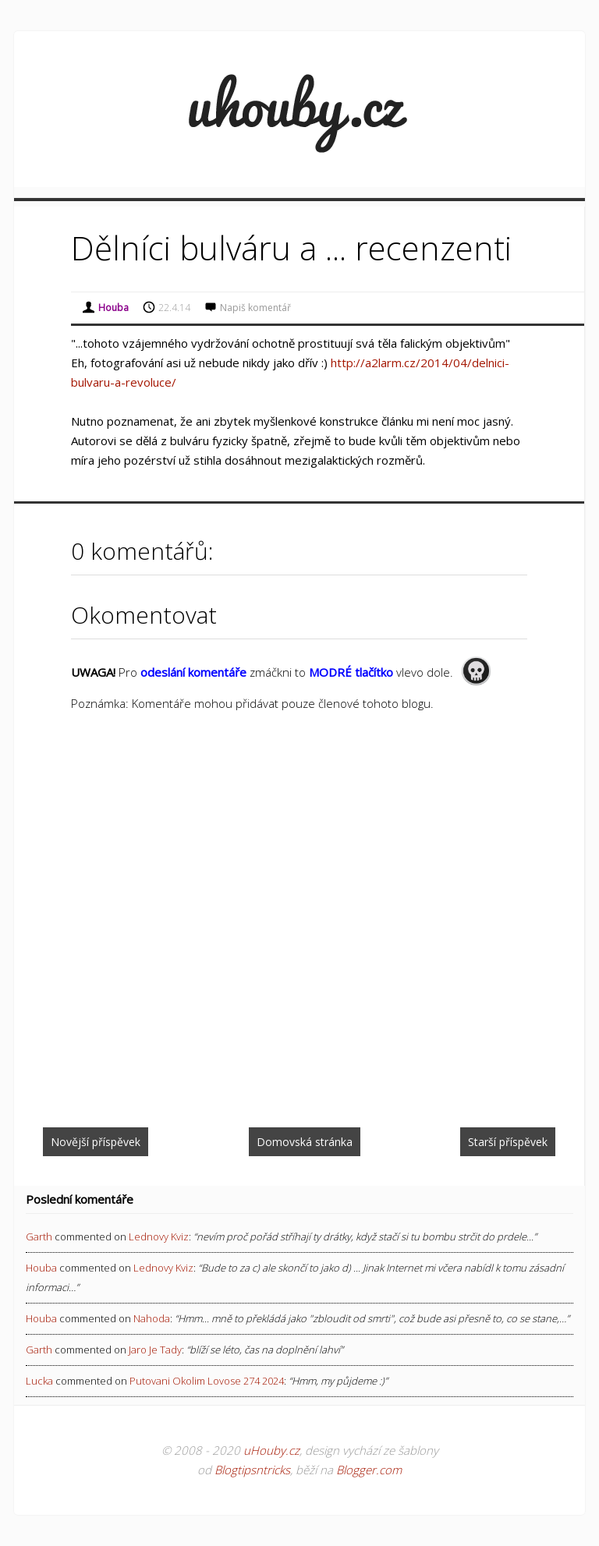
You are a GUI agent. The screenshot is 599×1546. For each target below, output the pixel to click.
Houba (41, 1268)
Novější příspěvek (95, 1141)
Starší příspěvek (508, 1141)
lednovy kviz (159, 1236)
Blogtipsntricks (252, 1469)
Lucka (39, 1381)
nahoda (151, 1318)
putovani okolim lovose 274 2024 (206, 1381)
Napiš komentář (255, 307)
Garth (39, 1236)
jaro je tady (155, 1350)
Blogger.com (369, 1469)
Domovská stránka (305, 1141)
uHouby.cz (271, 1450)
